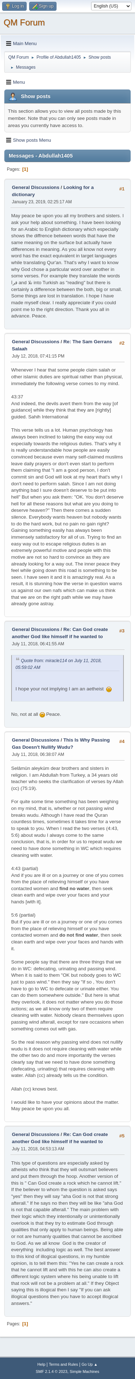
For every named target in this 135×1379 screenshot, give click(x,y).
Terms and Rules (63, 1364)
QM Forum (24, 22)
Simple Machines (84, 1371)
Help (41, 1364)
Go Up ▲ (89, 1364)
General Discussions (35, 187)
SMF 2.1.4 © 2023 (51, 1371)
